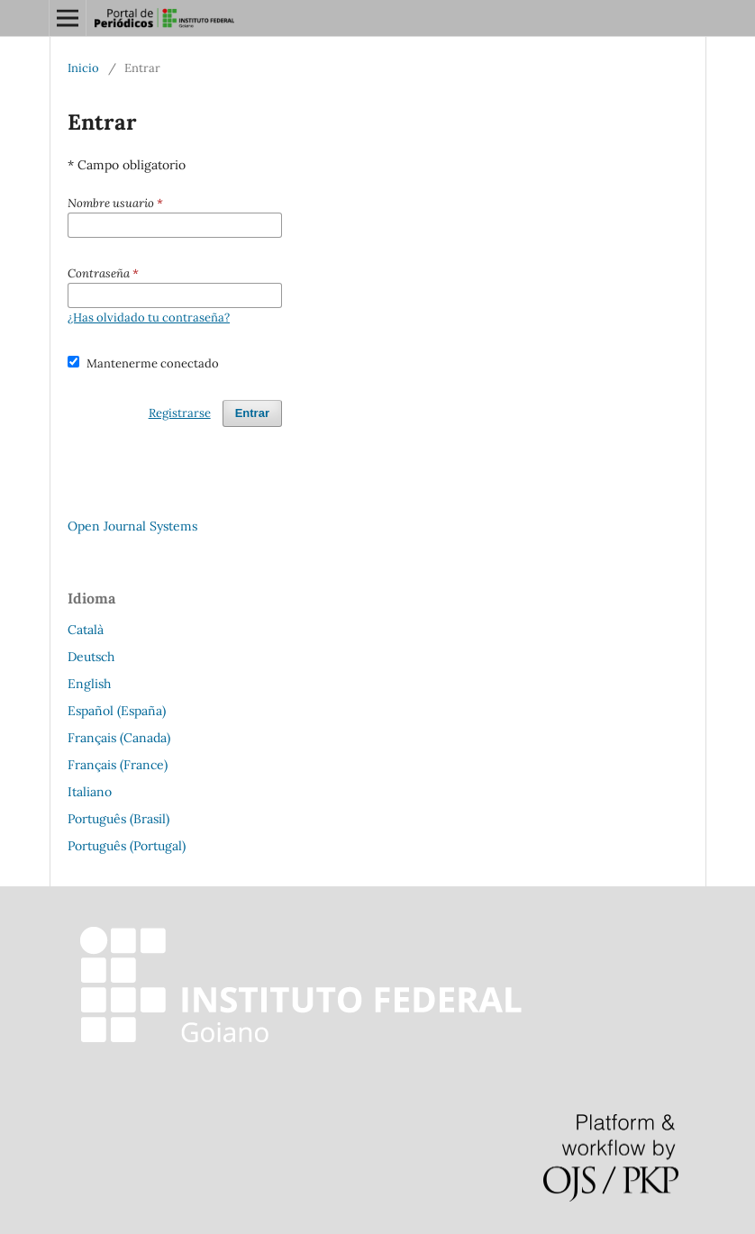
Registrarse (180, 413)
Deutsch (91, 657)
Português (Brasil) (118, 819)
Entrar (252, 413)
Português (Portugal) (127, 846)
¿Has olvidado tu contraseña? (149, 317)
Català (86, 630)
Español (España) (117, 711)
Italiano (90, 792)
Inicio (83, 68)
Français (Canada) (119, 738)
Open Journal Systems (132, 526)
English (89, 684)
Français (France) (118, 765)
